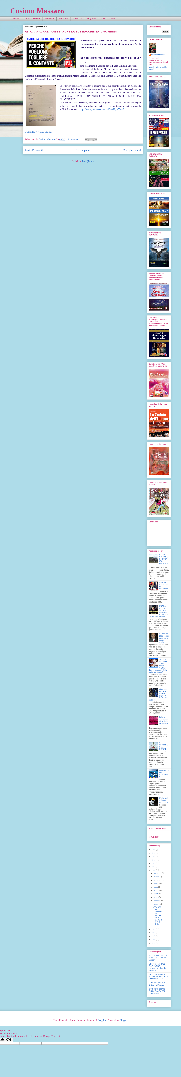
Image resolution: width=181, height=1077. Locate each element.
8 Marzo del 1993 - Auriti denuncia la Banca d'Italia (164, 638)
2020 (154, 870)
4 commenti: (74, 139)
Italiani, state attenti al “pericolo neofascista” (163, 721)
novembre (158, 873)
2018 (154, 933)
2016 (154, 939)
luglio (156, 887)
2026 (154, 850)
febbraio (157, 901)
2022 (154, 863)
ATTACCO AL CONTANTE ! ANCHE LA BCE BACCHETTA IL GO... (157, 915)
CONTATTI (49, 19)
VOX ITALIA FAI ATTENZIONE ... (164, 773)
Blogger (123, 1020)
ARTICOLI (77, 19)
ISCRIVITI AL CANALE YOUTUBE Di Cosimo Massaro (158, 958)
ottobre (157, 877)
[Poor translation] (9, 1040)
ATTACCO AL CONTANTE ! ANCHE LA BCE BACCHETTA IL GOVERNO (71, 31)
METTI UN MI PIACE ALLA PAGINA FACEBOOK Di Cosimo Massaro (158, 967)
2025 (154, 853)
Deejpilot (102, 1020)
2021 (154, 867)
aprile (156, 894)
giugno (156, 890)
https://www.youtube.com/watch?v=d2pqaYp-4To (102, 109)
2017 (154, 936)
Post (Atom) (88, 161)
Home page (82, 150)
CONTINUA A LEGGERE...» (39, 131)
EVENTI (16, 19)
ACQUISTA (91, 19)
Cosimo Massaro (37, 11)
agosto (156, 883)
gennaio (157, 904)
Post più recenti (34, 150)
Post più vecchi (132, 150)
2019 (154, 929)
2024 (154, 856)
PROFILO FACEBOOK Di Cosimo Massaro (158, 984)
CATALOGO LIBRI (32, 19)
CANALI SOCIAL (108, 19)
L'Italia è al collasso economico (163, 800)
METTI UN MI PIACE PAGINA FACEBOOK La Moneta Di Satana (158, 976)
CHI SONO (63, 19)
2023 (154, 860)
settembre (158, 880)
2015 (154, 943)
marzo (156, 897)
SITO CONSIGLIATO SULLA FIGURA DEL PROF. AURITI (157, 991)
